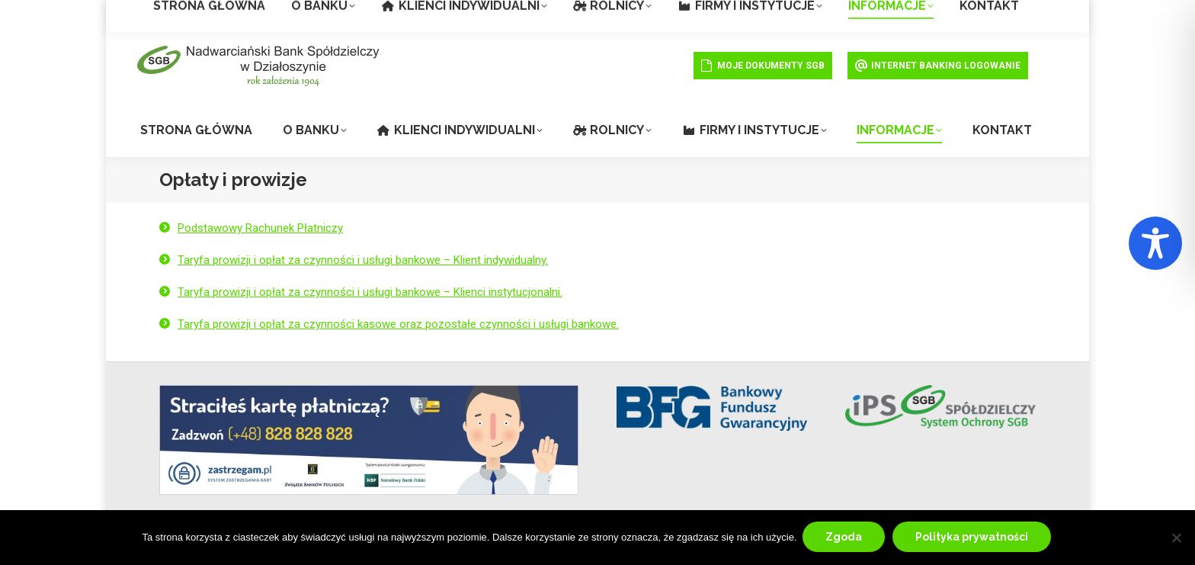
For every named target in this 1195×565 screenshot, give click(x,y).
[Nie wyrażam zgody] (1176, 538)
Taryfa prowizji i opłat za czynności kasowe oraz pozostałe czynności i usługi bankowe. (398, 324)
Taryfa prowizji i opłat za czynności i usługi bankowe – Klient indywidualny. (363, 260)
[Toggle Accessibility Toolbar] (1155, 243)
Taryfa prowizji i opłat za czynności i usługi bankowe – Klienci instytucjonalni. (370, 292)
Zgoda (846, 538)
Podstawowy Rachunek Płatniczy (260, 228)
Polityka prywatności (974, 538)
